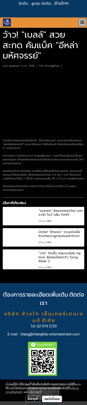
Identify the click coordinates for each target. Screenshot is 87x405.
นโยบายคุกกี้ (35, 392)
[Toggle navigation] (82, 23)
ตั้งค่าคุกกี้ (33, 398)
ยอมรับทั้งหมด (52, 398)
